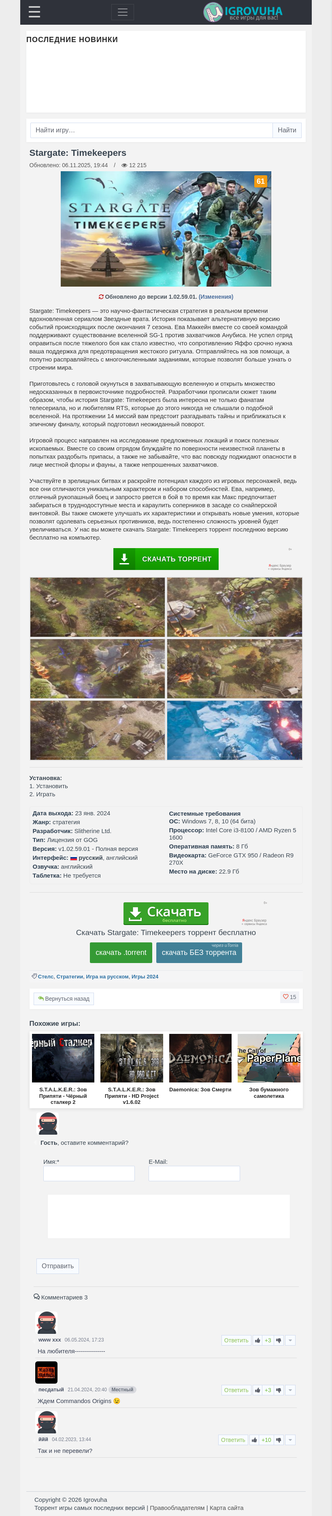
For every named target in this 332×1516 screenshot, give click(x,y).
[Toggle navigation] (122, 12)
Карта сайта (227, 1507)
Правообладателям (177, 1507)
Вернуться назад (63, 998)
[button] (289, 997)
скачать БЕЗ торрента (199, 952)
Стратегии (69, 977)
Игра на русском (107, 977)
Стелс (45, 977)
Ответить (236, 1340)
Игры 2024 (145, 977)
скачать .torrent (121, 952)
